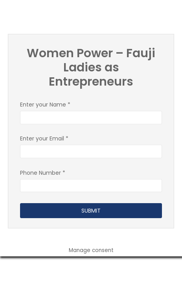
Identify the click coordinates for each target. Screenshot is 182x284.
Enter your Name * (91, 111)
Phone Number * (91, 179)
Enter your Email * (91, 145)
